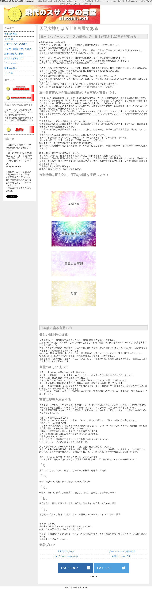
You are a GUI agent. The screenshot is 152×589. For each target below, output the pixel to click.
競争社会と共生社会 (13, 53)
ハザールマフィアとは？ (15, 43)
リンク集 (8, 73)
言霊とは (8, 39)
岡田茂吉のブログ (65, 551)
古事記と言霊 (10, 34)
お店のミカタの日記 (121, 556)
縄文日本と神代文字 (13, 58)
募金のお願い (10, 68)
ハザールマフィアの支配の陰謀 (121, 551)
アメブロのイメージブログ (65, 556)
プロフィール (10, 63)
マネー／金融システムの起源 (17, 48)
